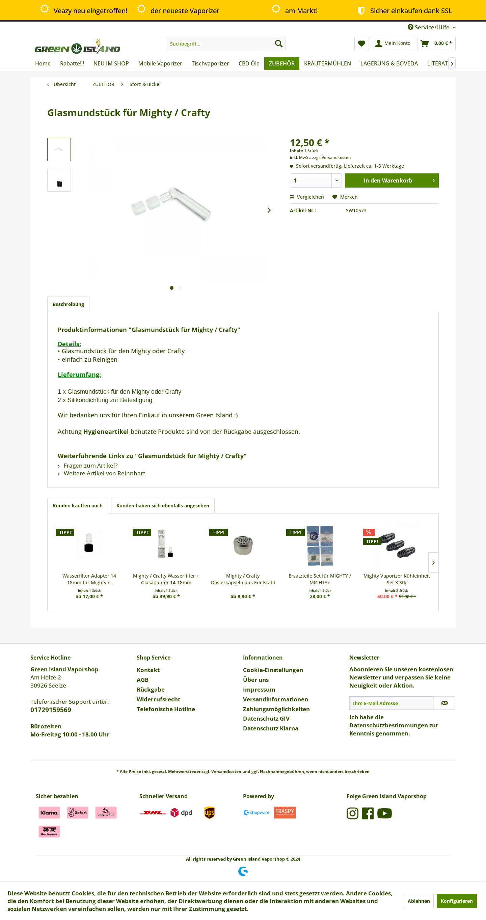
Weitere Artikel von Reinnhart (101, 473)
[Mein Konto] (393, 43)
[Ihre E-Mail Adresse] (391, 703)
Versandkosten (226, 771)
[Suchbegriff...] (226, 43)
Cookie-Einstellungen (273, 670)
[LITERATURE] (443, 63)
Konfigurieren (457, 901)
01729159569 (50, 709)
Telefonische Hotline (166, 709)
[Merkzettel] (361, 43)
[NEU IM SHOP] (111, 63)
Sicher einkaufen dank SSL (403, 10)
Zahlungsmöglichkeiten (276, 709)
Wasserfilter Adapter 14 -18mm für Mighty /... (89, 579)
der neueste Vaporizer (177, 10)
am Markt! (293, 10)
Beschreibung (68, 304)
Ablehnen (419, 901)
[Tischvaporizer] (210, 63)
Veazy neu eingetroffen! (83, 10)
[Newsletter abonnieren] (444, 703)
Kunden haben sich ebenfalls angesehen (162, 505)
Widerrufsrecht (158, 699)
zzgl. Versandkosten (331, 157)
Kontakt (148, 670)
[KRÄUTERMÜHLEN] (327, 63)
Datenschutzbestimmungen (388, 725)
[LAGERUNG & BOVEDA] (389, 63)
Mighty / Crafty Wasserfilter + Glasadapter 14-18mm (166, 579)
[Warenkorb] (436, 43)
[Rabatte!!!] (72, 63)
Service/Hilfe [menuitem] (429, 27)
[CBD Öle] (249, 63)
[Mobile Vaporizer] (160, 63)
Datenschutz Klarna (270, 728)
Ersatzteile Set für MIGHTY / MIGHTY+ (320, 579)
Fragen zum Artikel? (88, 465)
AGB (142, 680)
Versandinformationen (275, 699)
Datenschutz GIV (266, 718)
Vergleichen (307, 197)
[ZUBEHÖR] (281, 63)
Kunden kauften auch (78, 505)
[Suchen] (279, 43)
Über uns (256, 680)
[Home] (42, 63)
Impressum (259, 689)
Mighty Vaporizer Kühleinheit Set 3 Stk (396, 579)
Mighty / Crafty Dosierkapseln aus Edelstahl (243, 579)
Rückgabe (151, 689)
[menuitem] (226, 43)
